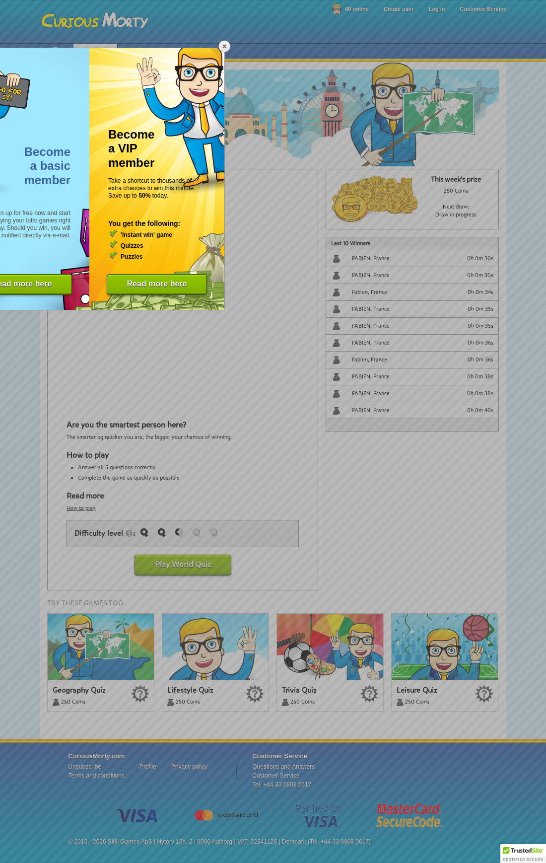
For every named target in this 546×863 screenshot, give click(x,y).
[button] (523, 853)
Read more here (157, 284)
